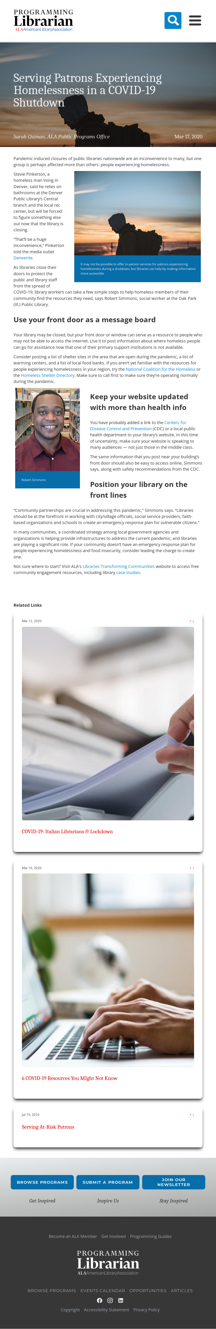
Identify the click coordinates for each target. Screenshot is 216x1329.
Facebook (100, 1300)
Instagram (110, 1300)
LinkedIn (121, 1300)
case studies (128, 572)
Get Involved (113, 1236)
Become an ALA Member (73, 1236)
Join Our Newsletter (173, 1182)
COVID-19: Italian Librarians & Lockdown (67, 831)
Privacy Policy (146, 1310)
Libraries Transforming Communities (119, 566)
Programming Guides (151, 1236)
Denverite (23, 258)
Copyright (70, 1310)
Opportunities (148, 1291)
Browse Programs (42, 1182)
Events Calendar (102, 1291)
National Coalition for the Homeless (160, 369)
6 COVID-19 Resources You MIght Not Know (69, 1078)
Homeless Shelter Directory (47, 375)
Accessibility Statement (106, 1310)
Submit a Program (108, 1182)
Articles (182, 1291)
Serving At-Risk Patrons (48, 1127)
